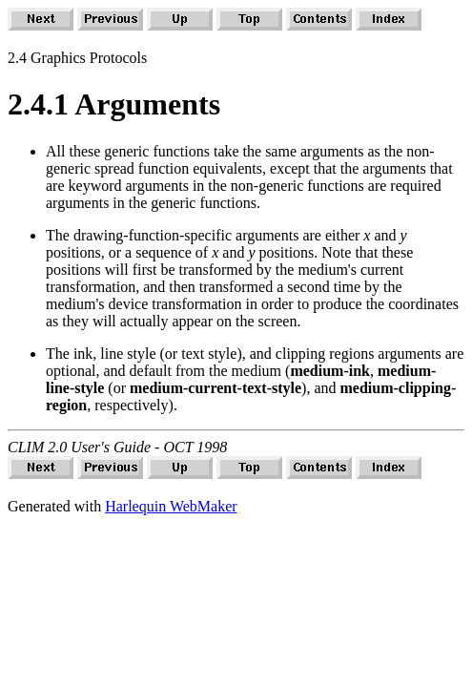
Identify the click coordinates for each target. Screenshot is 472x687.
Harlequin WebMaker (170, 506)
